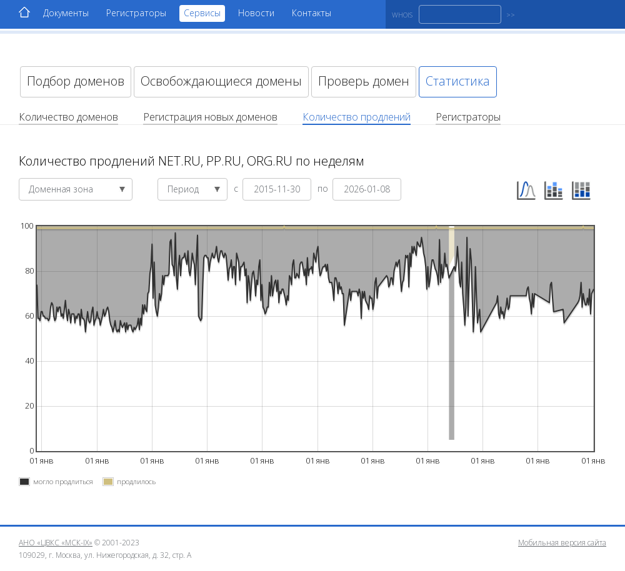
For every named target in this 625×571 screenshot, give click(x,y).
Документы (66, 13)
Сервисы (202, 13)
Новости (256, 13)
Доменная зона (77, 189)
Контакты (311, 13)
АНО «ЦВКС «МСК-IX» (55, 542)
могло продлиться (63, 481)
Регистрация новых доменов (210, 117)
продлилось (136, 481)
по (324, 188)
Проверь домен (363, 80)
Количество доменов (68, 117)
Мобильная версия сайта (562, 542)
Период (194, 189)
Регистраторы (136, 13)
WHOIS (402, 14)
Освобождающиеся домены (221, 80)
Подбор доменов (75, 80)
